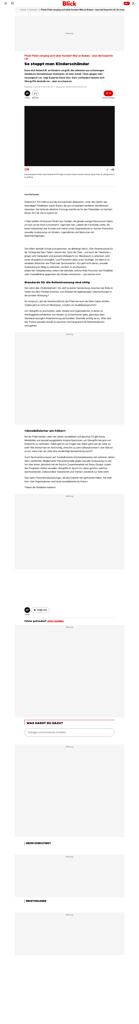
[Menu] (5, 3)
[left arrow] (112, 169)
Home (23, 10)
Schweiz (33, 10)
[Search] (12, 3)
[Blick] (69, 3)
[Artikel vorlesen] (35, 93)
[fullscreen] (69, 136)
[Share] (27, 93)
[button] (40, 610)
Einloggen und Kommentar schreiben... (47, 732)
